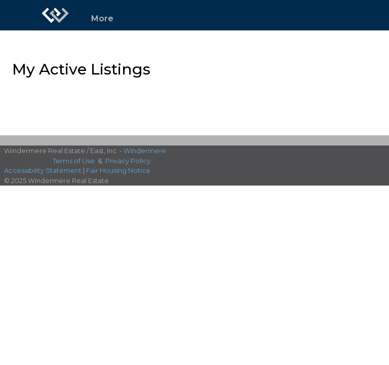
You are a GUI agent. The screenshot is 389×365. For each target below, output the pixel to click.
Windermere (145, 151)
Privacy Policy (127, 161)
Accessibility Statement (43, 170)
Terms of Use (74, 161)
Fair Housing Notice (118, 170)
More (102, 18)
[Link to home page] (55, 15)
